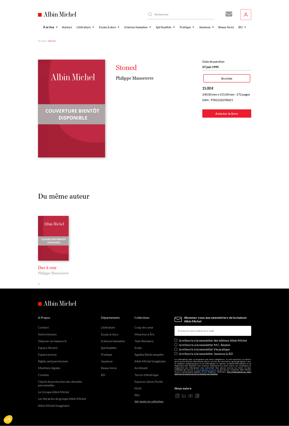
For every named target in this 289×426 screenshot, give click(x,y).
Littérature (108, 327)
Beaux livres (109, 368)
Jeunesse (107, 361)
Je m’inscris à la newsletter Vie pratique (204, 349)
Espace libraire (48, 347)
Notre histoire (47, 334)
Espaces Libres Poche (148, 381)
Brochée (226, 78)
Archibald (140, 368)
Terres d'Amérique (146, 375)
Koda (138, 347)
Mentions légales (49, 368)
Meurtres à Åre (144, 334)
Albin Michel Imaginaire (53, 405)
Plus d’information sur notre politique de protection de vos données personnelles (213, 373)
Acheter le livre (226, 113)
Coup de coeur (143, 327)
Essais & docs (110, 334)
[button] (8, 419)
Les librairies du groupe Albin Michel (62, 398)
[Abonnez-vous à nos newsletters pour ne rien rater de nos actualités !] (227, 14)
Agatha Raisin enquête (149, 354)
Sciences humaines (113, 341)
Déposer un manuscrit (52, 341)
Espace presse (47, 354)
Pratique (106, 354)
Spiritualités (109, 347)
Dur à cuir (47, 267)
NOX (137, 388)
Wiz (137, 395)
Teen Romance (144, 341)
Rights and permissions (53, 361)
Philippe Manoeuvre (135, 78)
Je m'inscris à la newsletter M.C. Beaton (204, 345)
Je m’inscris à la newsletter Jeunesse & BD (206, 353)
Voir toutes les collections (149, 401)
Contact (43, 327)
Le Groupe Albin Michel (53, 392)
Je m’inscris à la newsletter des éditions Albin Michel (213, 340)
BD (103, 375)
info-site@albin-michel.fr (206, 370)
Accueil (42, 40)
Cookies (43, 375)
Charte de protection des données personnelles (60, 383)
